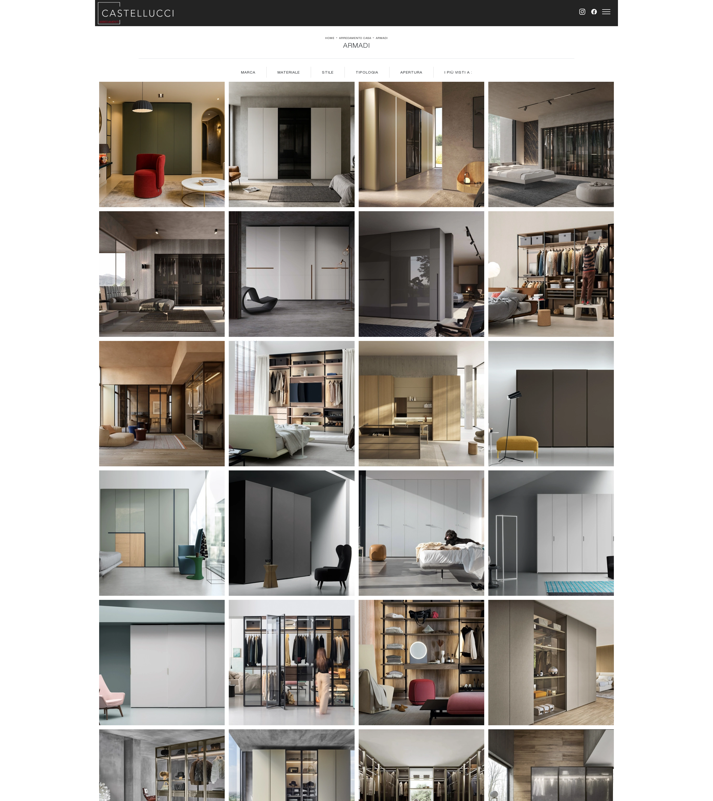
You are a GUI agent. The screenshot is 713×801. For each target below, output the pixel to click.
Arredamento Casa (355, 38)
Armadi (382, 38)
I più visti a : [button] (458, 72)
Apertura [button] (411, 72)
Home (329, 38)
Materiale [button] (289, 72)
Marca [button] (248, 72)
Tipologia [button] (367, 72)
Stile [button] (328, 72)
